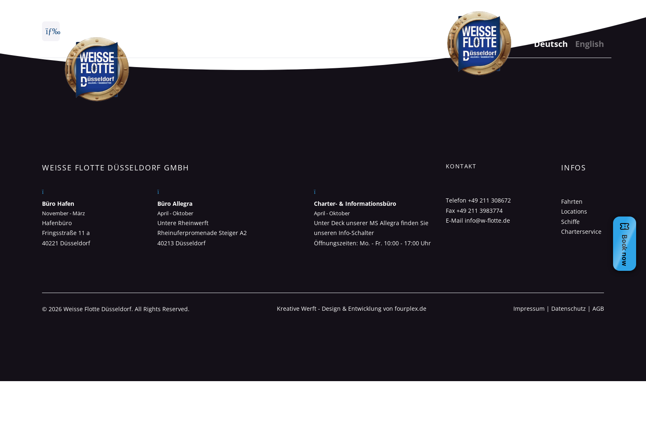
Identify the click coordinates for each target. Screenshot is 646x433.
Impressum (529, 308)
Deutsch (551, 44)
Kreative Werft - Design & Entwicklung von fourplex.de (351, 308)
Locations (574, 211)
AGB (598, 308)
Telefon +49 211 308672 (478, 200)
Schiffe (570, 222)
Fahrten (572, 201)
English (589, 44)
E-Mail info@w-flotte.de (478, 220)
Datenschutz (568, 308)
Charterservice (581, 231)
